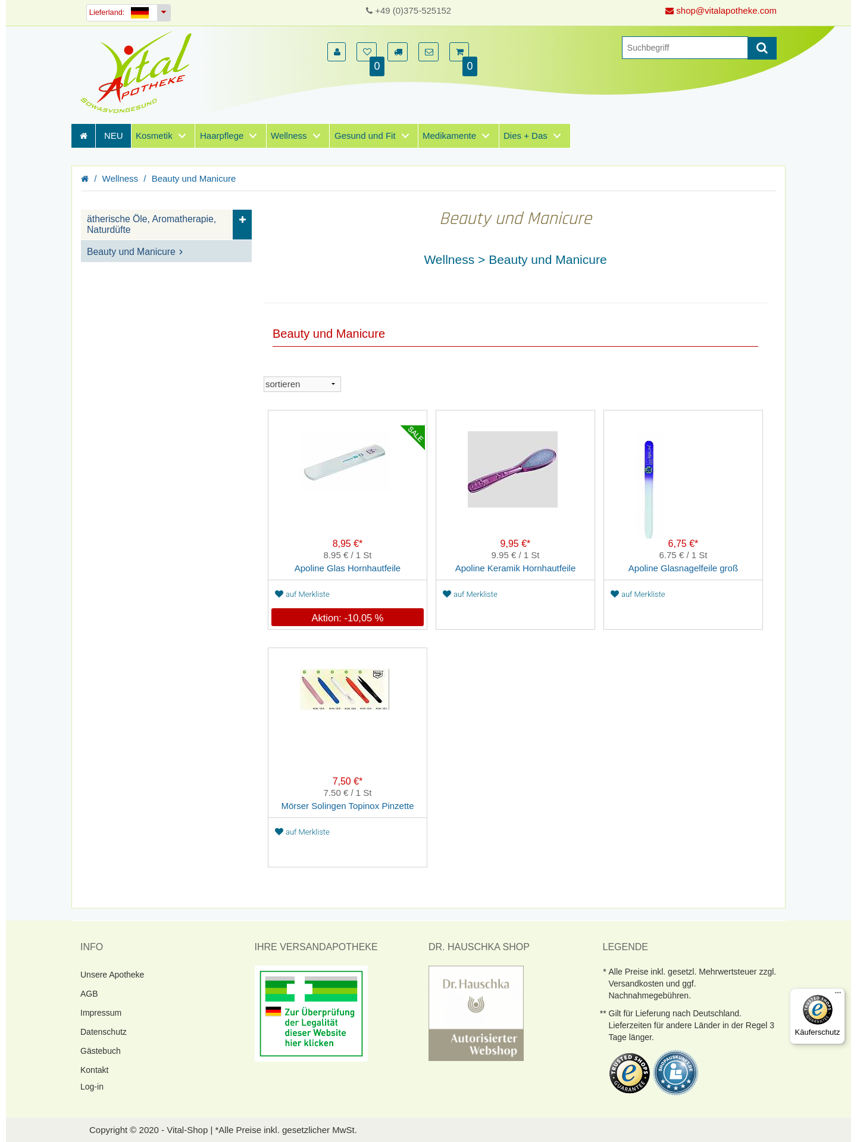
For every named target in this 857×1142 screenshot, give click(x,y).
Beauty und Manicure (194, 178)
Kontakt (94, 1070)
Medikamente (449, 135)
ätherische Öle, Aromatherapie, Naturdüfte (151, 224)
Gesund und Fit (365, 135)
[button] (336, 51)
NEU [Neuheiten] (113, 135)
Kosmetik (154, 135)
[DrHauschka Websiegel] (476, 1012)
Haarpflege (221, 135)
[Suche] (685, 47)
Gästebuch (100, 1051)
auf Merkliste (302, 594)
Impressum (100, 1012)
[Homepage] (139, 71)
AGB (89, 993)
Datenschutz (103, 1032)
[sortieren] (302, 384)
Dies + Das (525, 135)
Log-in (92, 1086)
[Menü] (838, 995)
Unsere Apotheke (112, 974)
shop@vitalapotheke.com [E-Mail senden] (721, 10)
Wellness (289, 135)
